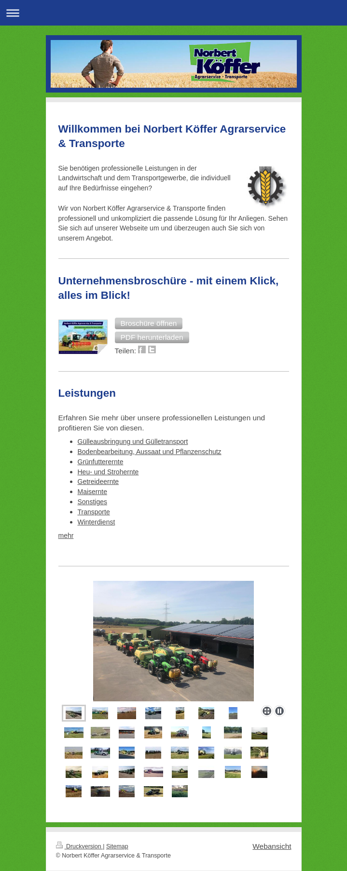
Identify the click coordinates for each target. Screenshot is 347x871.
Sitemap (117, 846)
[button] (149, 323)
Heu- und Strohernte (108, 472)
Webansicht (271, 846)
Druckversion (79, 846)
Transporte (94, 512)
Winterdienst (96, 522)
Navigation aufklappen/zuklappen (173, 12)
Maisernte (92, 492)
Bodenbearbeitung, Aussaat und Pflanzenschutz (150, 452)
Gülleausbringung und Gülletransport (133, 441)
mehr (66, 535)
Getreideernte (98, 481)
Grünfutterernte (101, 462)
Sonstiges (92, 502)
